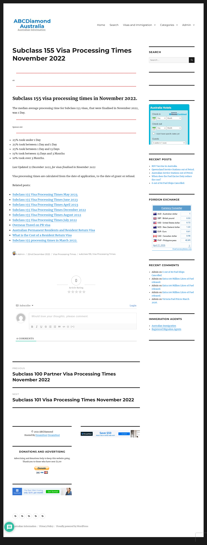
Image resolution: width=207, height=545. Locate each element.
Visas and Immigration (137, 24)
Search (114, 24)
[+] (72, 326)
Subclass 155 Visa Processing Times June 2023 (45, 199)
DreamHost (41, 435)
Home (101, 24)
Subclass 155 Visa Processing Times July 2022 (44, 220)
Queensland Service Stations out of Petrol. (173, 169)
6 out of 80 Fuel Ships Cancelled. (168, 183)
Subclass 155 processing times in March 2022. (44, 240)
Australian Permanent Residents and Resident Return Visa (53, 230)
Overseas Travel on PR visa (31, 225)
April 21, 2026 (159, 245)
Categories (167, 24)
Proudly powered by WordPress (72, 526)
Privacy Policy (46, 526)
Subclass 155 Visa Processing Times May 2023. (45, 194)
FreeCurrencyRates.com (182, 249)
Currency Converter (171, 208)
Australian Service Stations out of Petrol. (172, 173)
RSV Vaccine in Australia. (164, 166)
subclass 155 (85, 254)
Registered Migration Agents (166, 329)
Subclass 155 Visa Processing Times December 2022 (49, 210)
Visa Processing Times (64, 254)
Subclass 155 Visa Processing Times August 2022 (46, 215)
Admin (186, 24)
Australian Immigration (164, 325)
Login (132, 305)
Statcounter (7, 542)
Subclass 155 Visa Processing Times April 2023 (45, 204)
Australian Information (24, 526)
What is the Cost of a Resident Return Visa (42, 235)
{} (68, 326)
